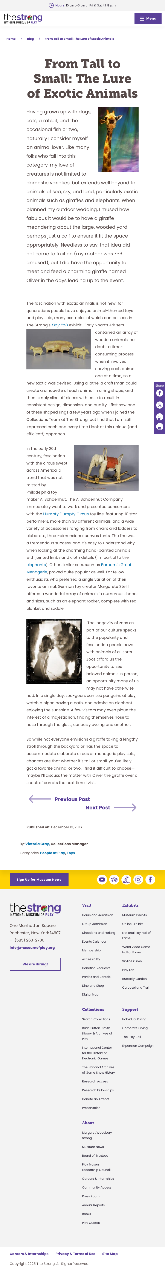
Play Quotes (91, 1223)
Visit (86, 905)
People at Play (52, 853)
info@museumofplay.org (32, 947)
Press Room (90, 1196)
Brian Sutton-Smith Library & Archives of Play (97, 1033)
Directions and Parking (98, 933)
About (88, 1123)
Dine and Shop (93, 985)
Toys (71, 853)
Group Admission (94, 924)
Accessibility (91, 959)
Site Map (110, 1253)
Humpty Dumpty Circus (66, 514)
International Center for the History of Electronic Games (97, 1053)
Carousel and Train (136, 987)
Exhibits (130, 905)
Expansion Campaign (138, 1046)
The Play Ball (131, 1037)
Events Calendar (94, 941)
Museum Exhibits (134, 915)
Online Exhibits (132, 924)
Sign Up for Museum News (39, 879)
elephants (36, 564)
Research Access (95, 1081)
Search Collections (96, 1019)
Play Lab (128, 970)
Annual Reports (93, 1205)
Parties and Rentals (96, 977)
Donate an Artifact (95, 1099)
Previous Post (72, 799)
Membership (91, 950)
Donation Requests (96, 968)
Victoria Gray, (37, 843)
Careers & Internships (98, 1178)
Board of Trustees (95, 1155)
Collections (93, 1009)
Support (130, 1009)
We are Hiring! (35, 964)
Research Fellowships (98, 1090)
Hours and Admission (97, 915)
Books (86, 1214)
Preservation (91, 1108)
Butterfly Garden (134, 979)
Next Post (98, 807)
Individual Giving (134, 1019)
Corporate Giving (135, 1028)
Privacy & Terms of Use (75, 1253)
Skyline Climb (132, 961)
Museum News (93, 1147)
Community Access (96, 1187)
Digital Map (90, 994)
